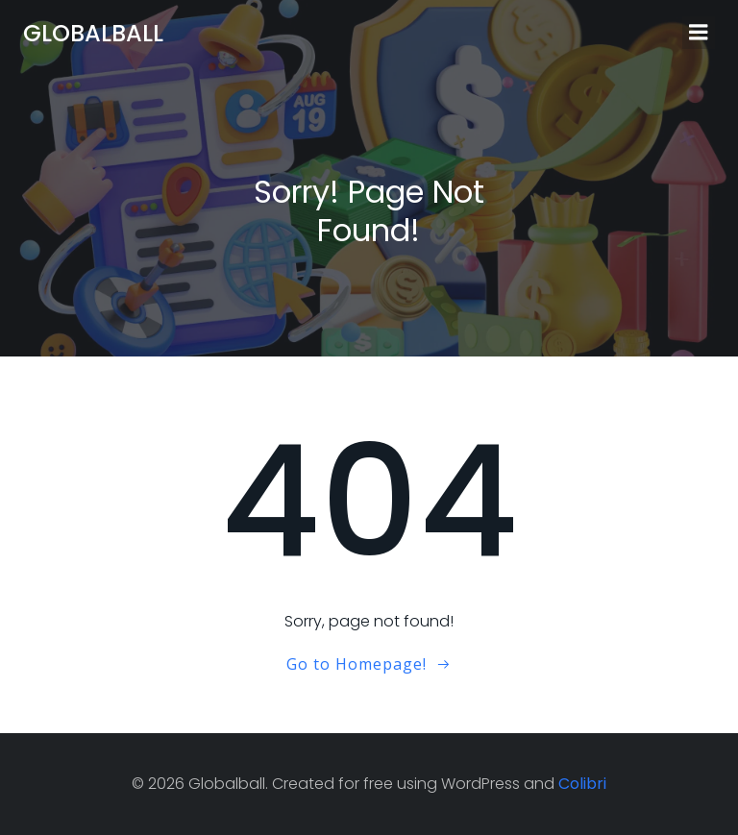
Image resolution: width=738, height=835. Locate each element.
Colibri (582, 784)
